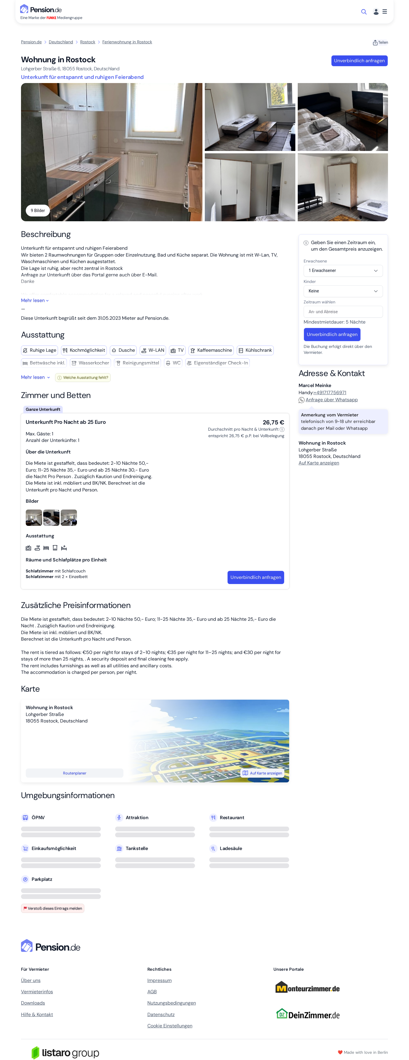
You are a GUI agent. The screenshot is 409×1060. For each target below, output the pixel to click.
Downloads (33, 1004)
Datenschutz (161, 1015)
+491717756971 (330, 393)
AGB (152, 992)
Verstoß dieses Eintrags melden (52, 908)
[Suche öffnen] (364, 11)
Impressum (159, 981)
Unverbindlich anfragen (359, 61)
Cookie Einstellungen (169, 1027)
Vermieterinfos (37, 992)
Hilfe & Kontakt (37, 1015)
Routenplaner (74, 773)
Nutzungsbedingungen (171, 1004)
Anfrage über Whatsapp (328, 400)
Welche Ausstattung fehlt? (82, 378)
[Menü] (380, 11)
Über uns (31, 981)
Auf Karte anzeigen (262, 773)
